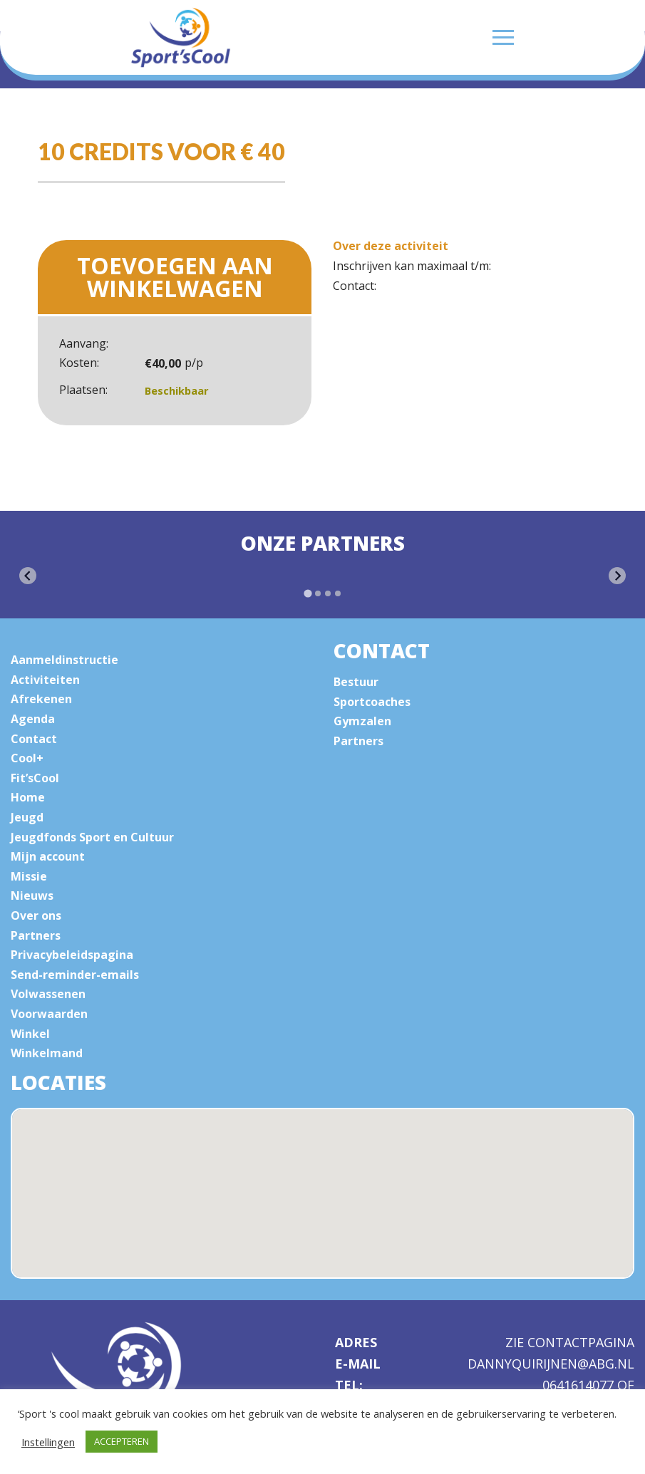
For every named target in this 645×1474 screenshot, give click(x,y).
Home (28, 797)
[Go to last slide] (27, 575)
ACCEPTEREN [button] (121, 1441)
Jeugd (27, 817)
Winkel (30, 1034)
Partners (36, 935)
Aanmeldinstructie (64, 660)
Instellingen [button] (48, 1442)
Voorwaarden (49, 1014)
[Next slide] (617, 575)
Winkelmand (47, 1053)
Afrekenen (41, 699)
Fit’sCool (35, 778)
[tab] (307, 594)
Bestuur (356, 682)
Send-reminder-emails (75, 974)
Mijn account (48, 856)
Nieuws (32, 895)
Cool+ (27, 758)
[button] (338, 1211)
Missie (29, 876)
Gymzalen (362, 721)
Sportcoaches (372, 702)
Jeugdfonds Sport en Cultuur (92, 837)
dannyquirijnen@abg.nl (551, 1364)
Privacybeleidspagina (72, 954)
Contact (34, 739)
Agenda (33, 719)
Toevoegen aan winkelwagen (175, 276)
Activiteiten (45, 679)
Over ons (36, 915)
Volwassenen (48, 994)
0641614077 (579, 1384)
